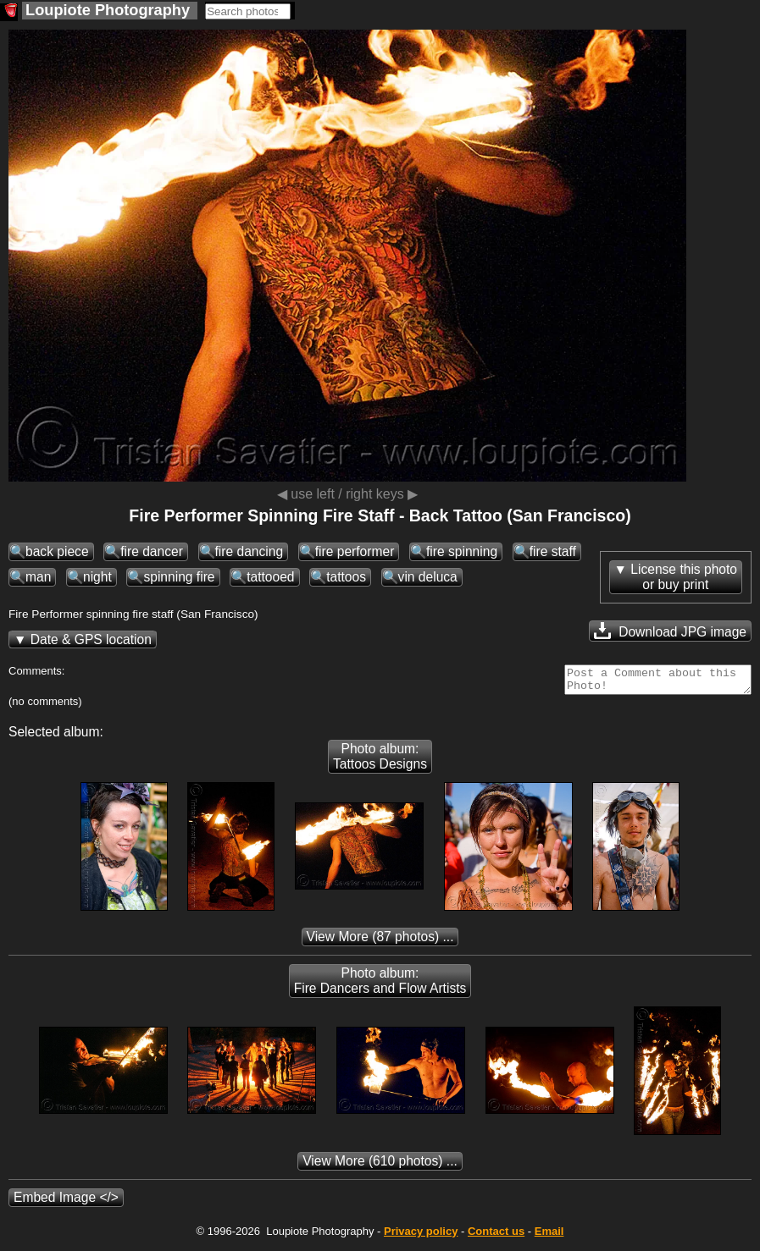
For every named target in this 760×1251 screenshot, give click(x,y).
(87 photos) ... (380, 941)
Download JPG (670, 630)
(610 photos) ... (380, 1166)
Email (549, 1236)
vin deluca (428, 577)
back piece (57, 551)
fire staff (553, 551)
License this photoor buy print (683, 577)
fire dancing (249, 551)
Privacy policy (421, 1236)
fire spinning (461, 551)
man (38, 577)
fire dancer (151, 551)
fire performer (355, 551)
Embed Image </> (66, 1202)
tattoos (346, 577)
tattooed (270, 577)
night (97, 577)
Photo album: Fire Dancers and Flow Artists (380, 985)
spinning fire (178, 577)
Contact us (496, 1236)
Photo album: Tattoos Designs (380, 761)
